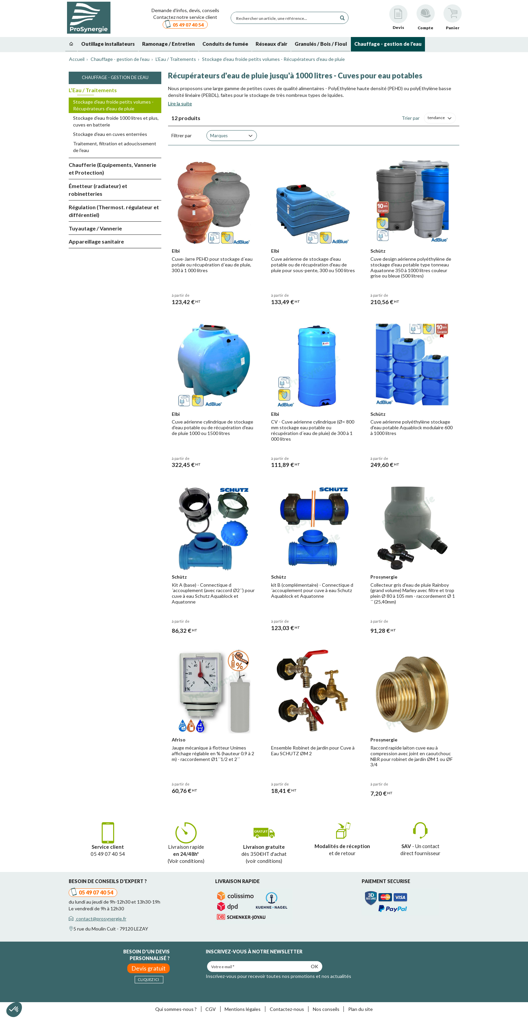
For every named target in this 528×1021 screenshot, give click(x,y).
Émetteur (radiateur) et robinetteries (98, 190)
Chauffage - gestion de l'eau (115, 77)
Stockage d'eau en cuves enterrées (110, 134)
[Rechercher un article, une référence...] (285, 18)
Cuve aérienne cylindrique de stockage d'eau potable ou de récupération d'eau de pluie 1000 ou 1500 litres (212, 427)
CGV (210, 1009)
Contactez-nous (287, 1009)
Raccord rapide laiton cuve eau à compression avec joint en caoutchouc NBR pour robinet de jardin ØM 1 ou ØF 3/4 (411, 756)
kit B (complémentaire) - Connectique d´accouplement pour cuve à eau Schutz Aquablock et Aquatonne (312, 590)
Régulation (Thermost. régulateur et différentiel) (114, 211)
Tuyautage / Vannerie (95, 228)
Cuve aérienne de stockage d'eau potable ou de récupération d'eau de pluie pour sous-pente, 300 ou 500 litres (313, 264)
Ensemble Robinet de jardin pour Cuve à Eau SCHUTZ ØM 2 (313, 750)
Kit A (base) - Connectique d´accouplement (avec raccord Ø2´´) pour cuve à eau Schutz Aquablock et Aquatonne (213, 593)
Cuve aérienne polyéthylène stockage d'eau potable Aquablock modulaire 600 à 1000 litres (411, 427)
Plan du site (360, 1009)
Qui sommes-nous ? (176, 1009)
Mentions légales (243, 1009)
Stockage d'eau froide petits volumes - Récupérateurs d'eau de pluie (113, 105)
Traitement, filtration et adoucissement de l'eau (114, 147)
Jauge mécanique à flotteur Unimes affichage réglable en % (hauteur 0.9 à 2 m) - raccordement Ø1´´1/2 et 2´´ (213, 753)
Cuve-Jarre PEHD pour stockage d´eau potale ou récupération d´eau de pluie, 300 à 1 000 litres (212, 264)
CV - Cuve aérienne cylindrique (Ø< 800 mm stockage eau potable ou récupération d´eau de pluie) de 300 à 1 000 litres (312, 430)
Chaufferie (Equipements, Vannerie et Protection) (112, 168)
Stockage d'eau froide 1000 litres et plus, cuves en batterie (116, 121)
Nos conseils (326, 1009)
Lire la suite (180, 103)
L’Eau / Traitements (93, 90)
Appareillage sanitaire (96, 241)
